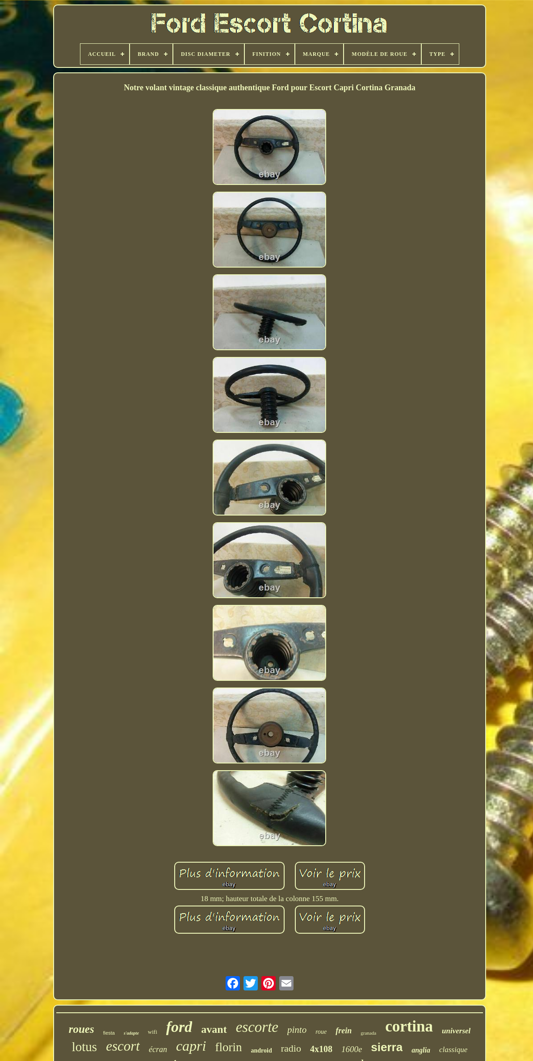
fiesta (109, 1033)
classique (453, 1049)
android (261, 1050)
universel (456, 1031)
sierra (387, 1047)
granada (368, 1033)
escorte (257, 1027)
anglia (420, 1050)
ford (179, 1027)
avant (214, 1029)
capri (191, 1046)
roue (321, 1031)
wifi (152, 1031)
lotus (84, 1047)
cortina (409, 1026)
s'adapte (131, 1033)
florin (228, 1047)
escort (123, 1046)
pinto (296, 1029)
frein (344, 1030)
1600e (351, 1049)
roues (81, 1029)
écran (158, 1049)
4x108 (321, 1049)
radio (291, 1048)
